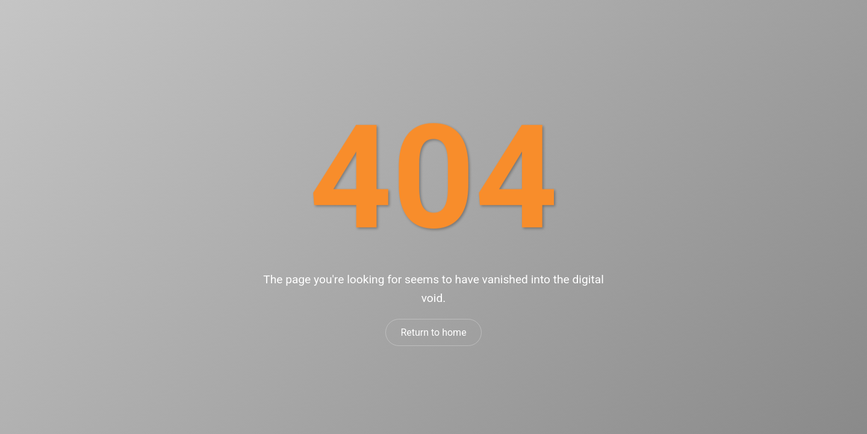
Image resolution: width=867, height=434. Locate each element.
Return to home (433, 332)
